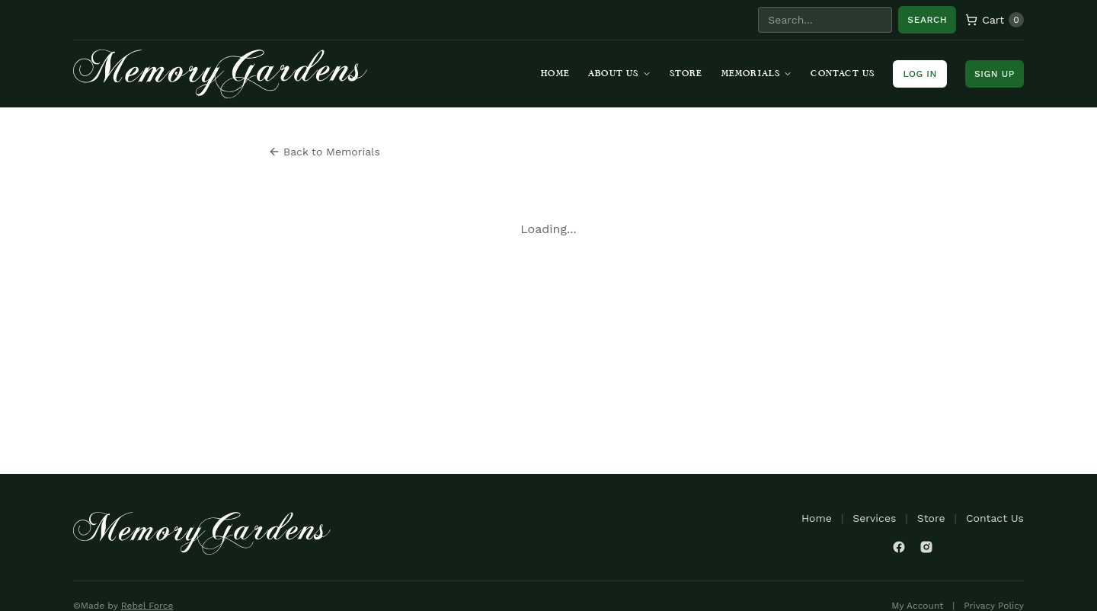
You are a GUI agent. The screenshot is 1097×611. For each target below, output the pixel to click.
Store (686, 73)
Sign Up (994, 74)
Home (555, 73)
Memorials (757, 73)
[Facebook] (899, 547)
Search (927, 19)
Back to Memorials (324, 152)
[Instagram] (926, 547)
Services (874, 518)
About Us (619, 73)
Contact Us (843, 73)
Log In (920, 74)
